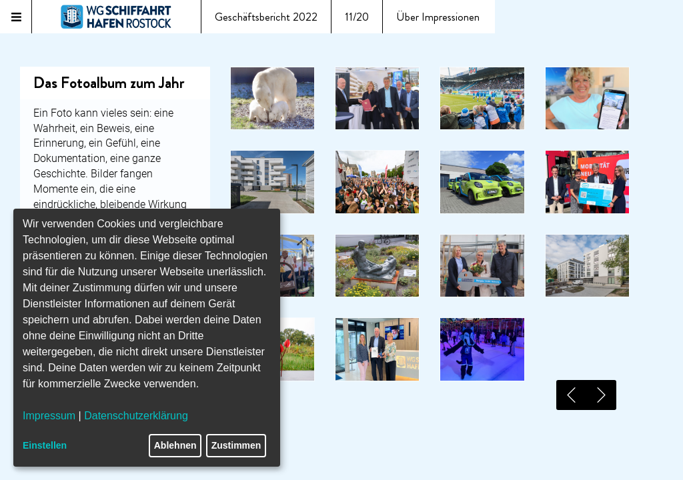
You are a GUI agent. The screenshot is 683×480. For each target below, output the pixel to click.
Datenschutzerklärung (136, 415)
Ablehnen (175, 445)
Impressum (49, 415)
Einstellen (45, 445)
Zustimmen (236, 445)
